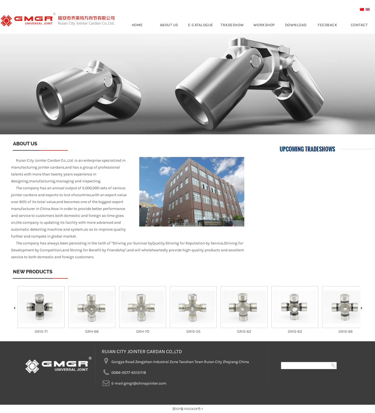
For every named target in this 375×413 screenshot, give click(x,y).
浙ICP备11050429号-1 (187, 409)
